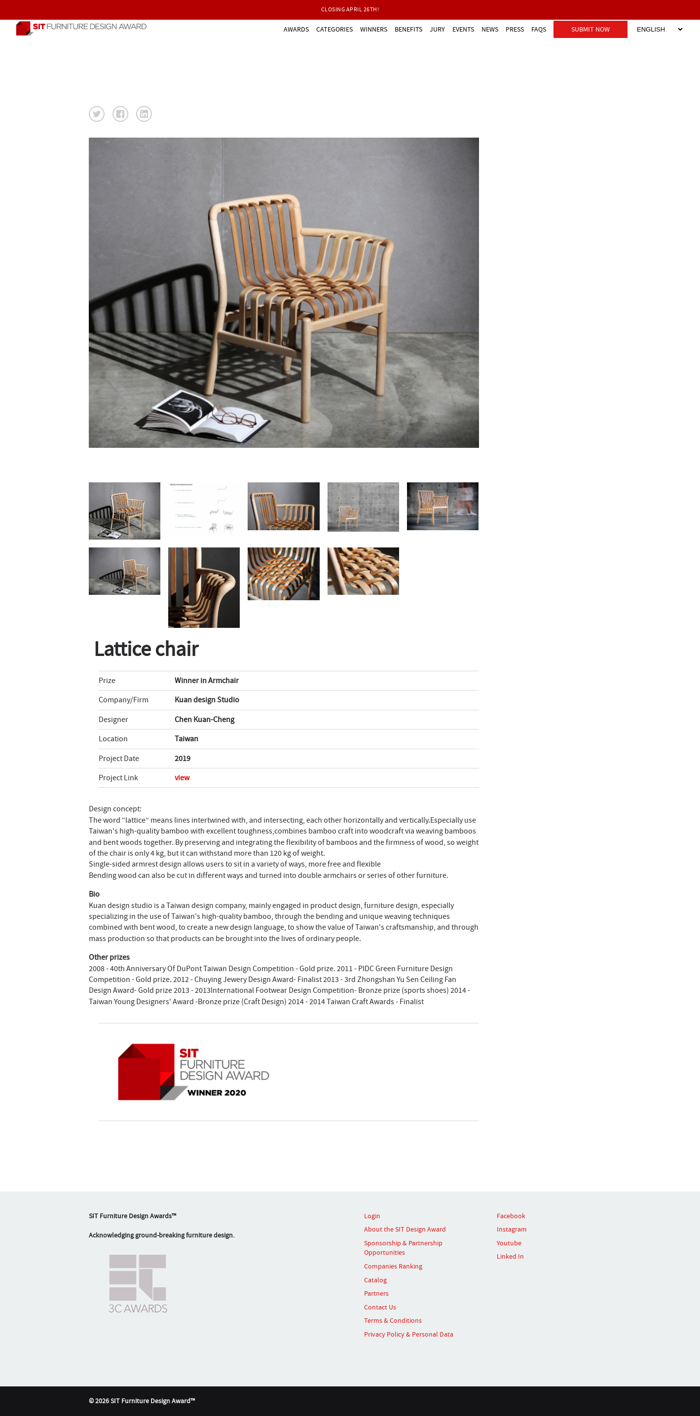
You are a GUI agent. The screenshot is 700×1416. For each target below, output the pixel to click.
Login (372, 1215)
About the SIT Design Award (405, 1229)
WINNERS (373, 28)
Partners (376, 1293)
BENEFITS (408, 28)
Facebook (511, 1215)
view (182, 778)
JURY (437, 28)
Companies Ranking (393, 1266)
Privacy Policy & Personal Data (408, 1334)
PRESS (515, 28)
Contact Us (380, 1307)
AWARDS (296, 28)
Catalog (375, 1279)
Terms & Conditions (393, 1320)
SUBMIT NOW (590, 28)
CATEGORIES (334, 28)
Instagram (512, 1229)
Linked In (510, 1256)
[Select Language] (659, 29)
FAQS (538, 28)
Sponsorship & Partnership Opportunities (403, 1247)
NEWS (489, 28)
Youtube (509, 1242)
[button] (97, 114)
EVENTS (463, 28)
